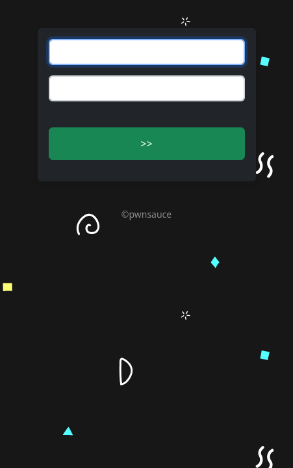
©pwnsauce (146, 214)
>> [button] (146, 143)
